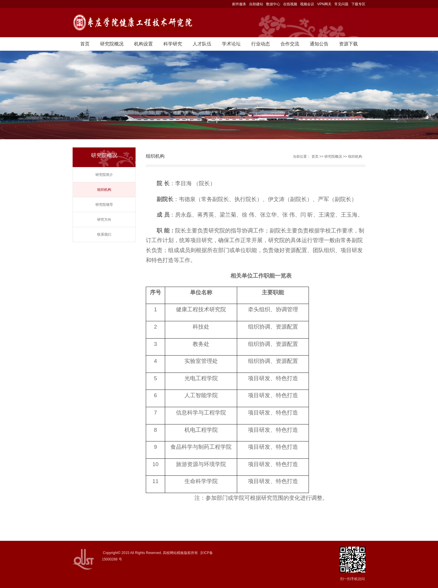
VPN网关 (324, 4)
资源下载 (348, 43)
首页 (85, 43)
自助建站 (256, 4)
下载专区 (358, 4)
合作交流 (289, 43)
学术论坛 (231, 43)
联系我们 (104, 234)
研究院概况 (112, 43)
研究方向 (104, 219)
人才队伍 (202, 43)
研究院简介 (104, 175)
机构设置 (143, 43)
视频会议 (307, 4)
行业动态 (260, 43)
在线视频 (290, 4)
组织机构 (104, 190)
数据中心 (273, 4)
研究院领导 (104, 205)
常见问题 (341, 4)
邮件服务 (239, 4)
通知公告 (319, 43)
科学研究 (172, 43)
